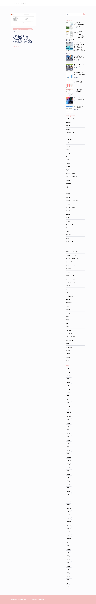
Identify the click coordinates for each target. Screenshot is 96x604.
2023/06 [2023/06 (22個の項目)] (69, 433)
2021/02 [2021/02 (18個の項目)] (69, 535)
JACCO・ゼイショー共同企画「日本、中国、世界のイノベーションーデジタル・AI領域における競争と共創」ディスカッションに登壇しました (75, 47)
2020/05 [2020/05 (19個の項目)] (69, 569)
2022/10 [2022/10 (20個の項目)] (69, 464)
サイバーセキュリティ (71, 279)
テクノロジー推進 (70, 207)
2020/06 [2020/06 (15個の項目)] (69, 566)
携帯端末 (68, 326)
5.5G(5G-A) (69, 142)
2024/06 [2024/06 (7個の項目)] (69, 378)
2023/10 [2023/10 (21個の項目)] (69, 419)
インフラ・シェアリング (72, 258)
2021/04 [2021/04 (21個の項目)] (69, 528)
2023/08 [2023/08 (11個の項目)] (69, 426)
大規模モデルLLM (70, 173)
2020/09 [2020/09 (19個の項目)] (69, 556)
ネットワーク (69, 289)
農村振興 (68, 221)
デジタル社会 (69, 224)
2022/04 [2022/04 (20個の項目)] (69, 484)
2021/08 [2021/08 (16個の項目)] (69, 515)
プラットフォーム (70, 265)
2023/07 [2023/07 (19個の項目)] (69, 430)
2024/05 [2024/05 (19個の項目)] (69, 375)
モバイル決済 (69, 241)
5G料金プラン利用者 (71, 337)
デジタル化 (69, 228)
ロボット (68, 292)
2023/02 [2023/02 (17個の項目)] (69, 447)
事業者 (67, 320)
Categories (75, 3)
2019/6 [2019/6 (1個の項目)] (68, 586)
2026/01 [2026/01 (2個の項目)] (69, 392)
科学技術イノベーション (72, 200)
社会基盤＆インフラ (71, 255)
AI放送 (67, 149)
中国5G (15, 29)
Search (84, 14)
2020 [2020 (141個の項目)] (68, 542)
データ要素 (69, 272)
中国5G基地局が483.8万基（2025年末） (79, 74)
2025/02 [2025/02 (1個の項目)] (69, 402)
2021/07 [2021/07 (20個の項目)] (69, 518)
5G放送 (68, 146)
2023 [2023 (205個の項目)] (68, 409)
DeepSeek (68, 122)
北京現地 (68, 350)
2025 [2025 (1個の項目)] (68, 396)
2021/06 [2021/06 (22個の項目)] (69, 522)
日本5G (68, 129)
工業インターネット (71, 286)
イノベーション (70, 360)
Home (60, 3)
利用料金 (68, 313)
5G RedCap (69, 139)
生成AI (67, 170)
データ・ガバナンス (71, 275)
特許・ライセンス (70, 211)
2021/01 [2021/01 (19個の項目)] (69, 539)
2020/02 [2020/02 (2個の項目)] (69, 579)
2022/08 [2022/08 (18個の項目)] (69, 470)
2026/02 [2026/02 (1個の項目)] (69, 368)
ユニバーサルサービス (71, 251)
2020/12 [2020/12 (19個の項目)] (69, 545)
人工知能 (68, 163)
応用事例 (19, 29)
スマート (68, 245)
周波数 (67, 316)
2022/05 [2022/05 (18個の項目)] (69, 481)
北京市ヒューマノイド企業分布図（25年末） (79, 91)
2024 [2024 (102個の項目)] (68, 399)
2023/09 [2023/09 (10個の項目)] (69, 423)
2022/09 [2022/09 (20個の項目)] (69, 467)
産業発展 (68, 299)
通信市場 (30, 29)
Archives (82, 3)
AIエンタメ (69, 153)
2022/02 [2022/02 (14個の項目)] (69, 491)
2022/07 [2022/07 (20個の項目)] (69, 474)
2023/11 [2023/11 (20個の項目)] (69, 416)
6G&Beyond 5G (70, 119)
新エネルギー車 (70, 262)
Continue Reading (17, 46)
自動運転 (68, 180)
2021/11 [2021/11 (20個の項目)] (68, 504)
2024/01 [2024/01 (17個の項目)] (69, 406)
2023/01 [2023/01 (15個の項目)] (69, 450)
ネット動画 (69, 234)
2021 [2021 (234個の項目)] (68, 498)
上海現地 (68, 354)
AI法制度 (68, 166)
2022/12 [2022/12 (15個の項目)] (69, 457)
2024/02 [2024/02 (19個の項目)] (69, 372)
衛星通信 (68, 197)
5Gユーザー (69, 333)
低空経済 (68, 187)
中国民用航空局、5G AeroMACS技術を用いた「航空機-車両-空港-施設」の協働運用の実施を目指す (23, 39)
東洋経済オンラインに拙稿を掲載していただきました (79, 57)
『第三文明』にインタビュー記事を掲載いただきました (79, 24)
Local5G (68, 136)
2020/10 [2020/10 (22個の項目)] (69, 552)
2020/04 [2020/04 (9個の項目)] (69, 573)
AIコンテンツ (69, 156)
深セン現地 (69, 347)
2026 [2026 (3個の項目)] (68, 385)
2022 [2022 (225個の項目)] (68, 453)
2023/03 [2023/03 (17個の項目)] (69, 443)
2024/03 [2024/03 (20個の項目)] (69, 382)
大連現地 (68, 357)
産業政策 (68, 214)
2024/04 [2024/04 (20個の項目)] (69, 389)
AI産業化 (68, 159)
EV (66, 190)
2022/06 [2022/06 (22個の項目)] (69, 477)
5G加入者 (68, 330)
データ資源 (69, 268)
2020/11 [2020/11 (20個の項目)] (69, 549)
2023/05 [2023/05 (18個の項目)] (69, 436)
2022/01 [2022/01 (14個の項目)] (69, 494)
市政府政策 (69, 306)
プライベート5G (70, 132)
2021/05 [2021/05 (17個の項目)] (69, 525)
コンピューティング (71, 282)
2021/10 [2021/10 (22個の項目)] (69, 508)
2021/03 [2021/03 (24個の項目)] (69, 532)
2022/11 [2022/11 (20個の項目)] (69, 460)
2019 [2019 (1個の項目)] (68, 583)
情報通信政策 (69, 296)
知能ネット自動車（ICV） (72, 176)
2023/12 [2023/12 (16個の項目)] (69, 413)
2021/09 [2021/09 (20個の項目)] (69, 511)
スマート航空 (24, 29)
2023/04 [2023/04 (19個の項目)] (69, 440)
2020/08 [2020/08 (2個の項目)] (69, 559)
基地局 (67, 323)
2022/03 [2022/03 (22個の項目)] (69, 487)
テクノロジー (69, 204)
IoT (67, 248)
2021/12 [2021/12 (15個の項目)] (69, 501)
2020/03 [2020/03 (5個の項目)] (69, 576)
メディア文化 (69, 231)
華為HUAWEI (69, 340)
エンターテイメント (71, 238)
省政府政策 (69, 303)
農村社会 (68, 343)
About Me (67, 3)
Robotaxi (68, 183)
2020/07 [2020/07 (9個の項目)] (69, 562)
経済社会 (68, 217)
